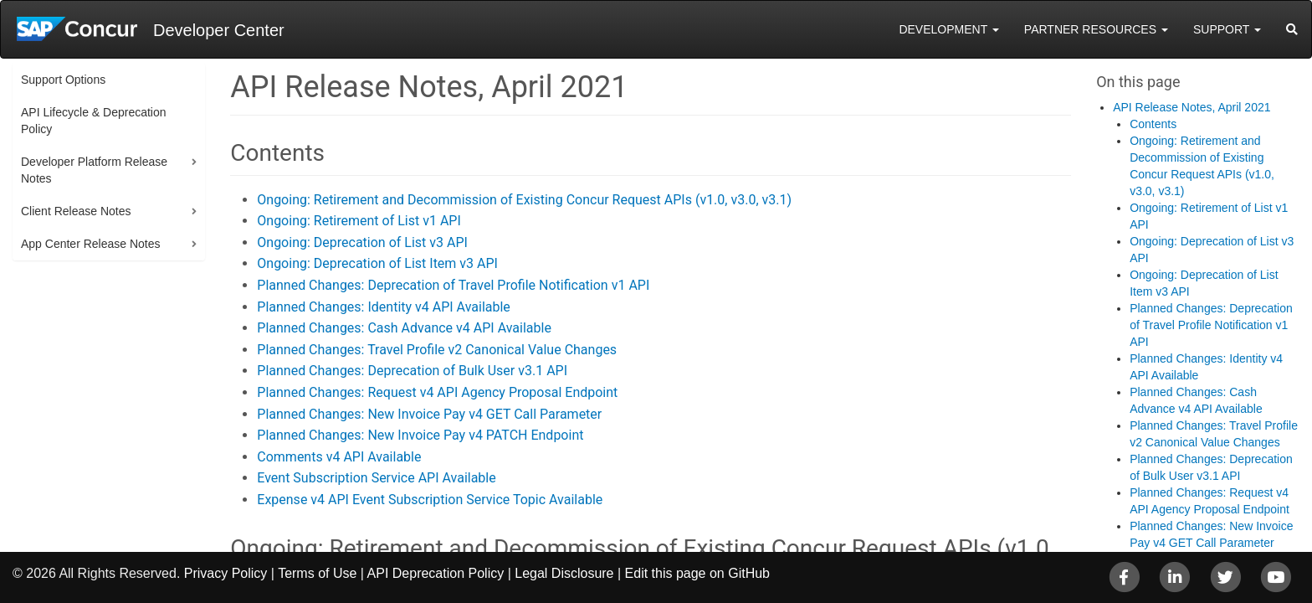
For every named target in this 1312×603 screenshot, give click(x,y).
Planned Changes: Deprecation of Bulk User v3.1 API (412, 371)
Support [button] (1227, 29)
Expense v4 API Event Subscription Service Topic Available (429, 500)
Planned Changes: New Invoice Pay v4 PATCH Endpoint (420, 435)
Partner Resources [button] (1096, 29)
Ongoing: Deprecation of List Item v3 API (377, 263)
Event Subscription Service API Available (376, 478)
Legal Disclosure (564, 573)
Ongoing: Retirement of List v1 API (359, 221)
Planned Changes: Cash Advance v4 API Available (404, 328)
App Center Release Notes (91, 243)
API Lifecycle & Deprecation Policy (94, 121)
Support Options (63, 79)
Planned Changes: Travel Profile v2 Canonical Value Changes (437, 350)
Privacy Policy (226, 573)
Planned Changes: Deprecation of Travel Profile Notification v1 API (453, 285)
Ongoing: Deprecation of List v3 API (362, 242)
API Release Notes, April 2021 (1191, 107)
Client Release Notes (76, 211)
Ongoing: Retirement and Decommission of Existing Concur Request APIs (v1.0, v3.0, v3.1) (524, 200)
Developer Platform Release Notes (94, 170)
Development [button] (948, 29)
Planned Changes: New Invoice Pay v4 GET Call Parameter (429, 414)
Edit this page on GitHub (697, 573)
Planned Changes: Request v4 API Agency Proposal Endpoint (437, 392)
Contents (1153, 124)
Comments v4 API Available (339, 457)
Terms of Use (317, 573)
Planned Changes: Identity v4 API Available (383, 307)
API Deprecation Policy (436, 573)
